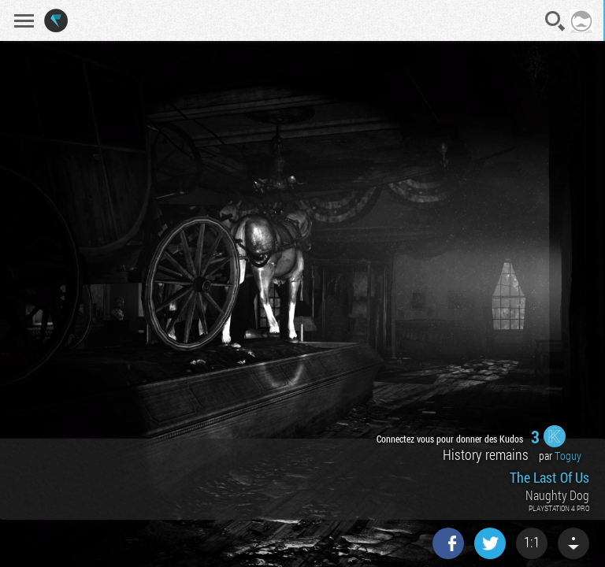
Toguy (568, 455)
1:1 (532, 541)
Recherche (555, 21)
